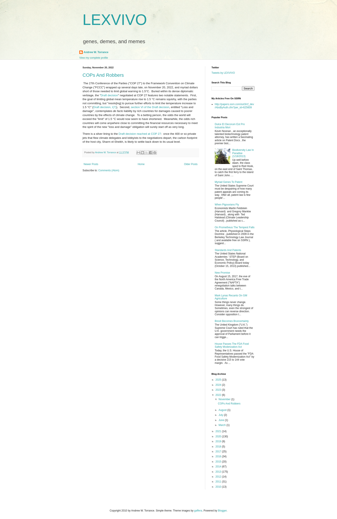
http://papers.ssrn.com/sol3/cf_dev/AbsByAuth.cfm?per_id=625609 (234, 106)
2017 (219, 451)
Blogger (222, 510)
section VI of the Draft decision (150, 107)
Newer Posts (91, 164)
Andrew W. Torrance (96, 52)
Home (141, 164)
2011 (219, 481)
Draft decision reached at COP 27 (140, 133)
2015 (219, 461)
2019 (219, 441)
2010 (219, 486)
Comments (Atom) (108, 170)
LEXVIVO (115, 19)
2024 (219, 384)
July (221, 414)
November (225, 399)
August (223, 410)
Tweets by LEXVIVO (223, 72)
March (223, 425)
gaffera (198, 510)
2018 (219, 446)
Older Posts (191, 164)
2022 (219, 395)
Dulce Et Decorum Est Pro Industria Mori (230, 126)
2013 (219, 471)
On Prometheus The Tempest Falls (234, 227)
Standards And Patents (228, 250)
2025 (219, 379)
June (222, 420)
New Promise (222, 272)
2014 (219, 466)
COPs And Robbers (103, 75)
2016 (219, 456)
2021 (219, 431)
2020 (219, 436)
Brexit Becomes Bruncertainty (232, 321)
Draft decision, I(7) (104, 107)
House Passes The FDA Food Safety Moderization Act (232, 345)
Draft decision (109, 95)
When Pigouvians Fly (227, 204)
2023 (219, 389)
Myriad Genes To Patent (228, 182)
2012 (219, 476)
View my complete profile (93, 57)
